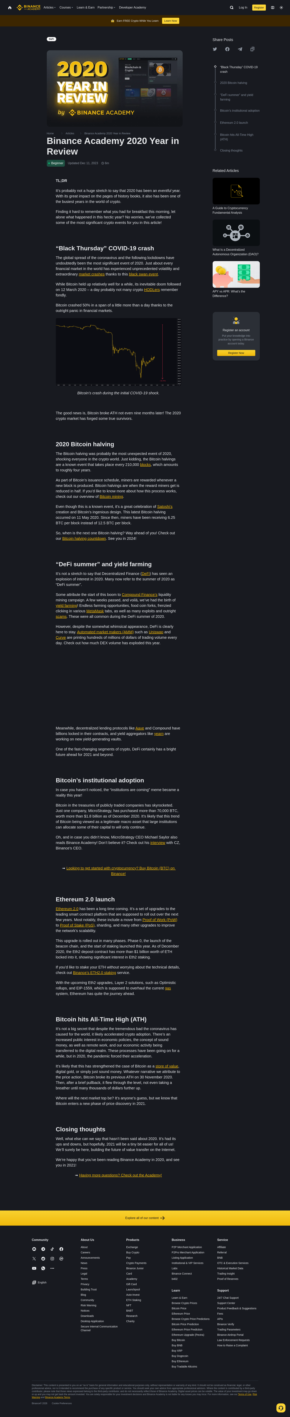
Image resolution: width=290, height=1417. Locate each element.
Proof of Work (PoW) (159, 920)
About (84, 1247)
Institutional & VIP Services (187, 1263)
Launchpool (133, 1289)
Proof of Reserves (227, 1278)
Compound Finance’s (140, 594)
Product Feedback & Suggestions (236, 1308)
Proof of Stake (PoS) (77, 925)
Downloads (87, 1315)
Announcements (90, 1257)
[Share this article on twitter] (215, 49)
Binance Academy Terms (57, 1397)
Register (259, 7)
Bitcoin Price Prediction (185, 1324)
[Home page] (29, 8)
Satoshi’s (164, 506)
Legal (84, 1273)
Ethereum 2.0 (67, 909)
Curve (61, 637)
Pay (128, 1257)
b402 (175, 1278)
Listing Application (182, 1257)
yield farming (66, 605)
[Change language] (272, 7)
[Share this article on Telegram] (240, 49)
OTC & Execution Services (232, 1263)
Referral (222, 1252)
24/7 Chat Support (228, 1297)
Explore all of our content (145, 1218)
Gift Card (131, 1284)
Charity (130, 1321)
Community (87, 1300)
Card (129, 1273)
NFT (128, 1305)
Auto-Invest (133, 1294)
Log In (243, 7)
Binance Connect (182, 1273)
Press (84, 1268)
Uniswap (156, 632)
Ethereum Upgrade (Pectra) (188, 1334)
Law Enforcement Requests (233, 1340)
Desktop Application (92, 1321)
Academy (131, 1278)
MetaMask (95, 611)
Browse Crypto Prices (184, 1303)
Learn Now (170, 20)
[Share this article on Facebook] (227, 49)
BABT (129, 1310)
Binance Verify (225, 1324)
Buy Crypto (132, 1252)
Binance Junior (135, 1268)
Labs (174, 1268)
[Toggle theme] (281, 7)
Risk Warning (88, 1305)
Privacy (85, 1284)
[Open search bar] (230, 7)
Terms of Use (245, 1394)
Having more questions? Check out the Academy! (120, 1175)
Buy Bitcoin (178, 1340)
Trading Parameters (228, 1329)
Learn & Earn (179, 1297)
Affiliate (221, 1247)
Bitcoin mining (111, 496)
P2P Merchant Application (187, 1247)
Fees (220, 1313)
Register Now (236, 352)
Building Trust (89, 1289)
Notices (85, 1310)
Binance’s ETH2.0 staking (94, 973)
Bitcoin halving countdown (84, 538)
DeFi (146, 574)
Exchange (132, 1247)
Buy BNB (177, 1345)
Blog (83, 1294)
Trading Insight (226, 1273)
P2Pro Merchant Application (188, 1252)
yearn (159, 734)
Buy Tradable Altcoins (184, 1366)
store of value (166, 1066)
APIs (220, 1318)
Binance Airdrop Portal (230, 1334)
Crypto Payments (136, 1263)
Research (132, 1315)
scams (61, 616)
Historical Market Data (230, 1268)
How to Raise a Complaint (232, 1345)
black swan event (143, 274)
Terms (84, 1278)
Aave (139, 728)
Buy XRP (177, 1350)
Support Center (226, 1303)
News (84, 1263)
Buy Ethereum (180, 1361)
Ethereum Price (181, 1313)
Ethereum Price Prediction (187, 1329)
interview (157, 843)
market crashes (92, 274)
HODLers (152, 290)
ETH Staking (133, 1300)
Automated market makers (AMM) (105, 632)
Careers (85, 1252)
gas (168, 988)
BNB (220, 1257)
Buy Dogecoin (180, 1355)
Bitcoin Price (179, 1308)
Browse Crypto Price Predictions (191, 1318)
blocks (145, 465)
